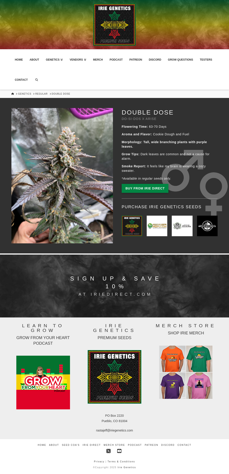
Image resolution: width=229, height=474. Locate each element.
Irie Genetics (127, 467)
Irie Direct (92, 445)
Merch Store (114, 445)
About (54, 445)
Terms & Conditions (121, 461)
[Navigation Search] (36, 80)
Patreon (151, 445)
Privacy (100, 461)
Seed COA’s (71, 445)
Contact (184, 445)
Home (42, 445)
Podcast (135, 445)
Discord (168, 445)
